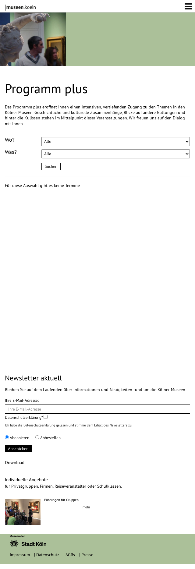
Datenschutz (47, 554)
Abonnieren (17, 437)
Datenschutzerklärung (39, 425)
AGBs (70, 554)
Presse (87, 554)
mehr (86, 507)
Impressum (20, 554)
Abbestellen (48, 437)
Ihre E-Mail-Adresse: (22, 400)
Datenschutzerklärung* (26, 417)
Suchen (51, 166)
